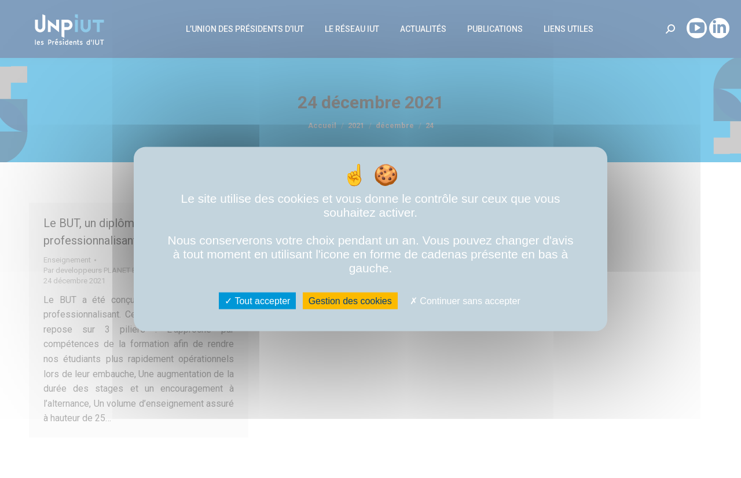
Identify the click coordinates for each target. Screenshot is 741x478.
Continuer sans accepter (465, 301)
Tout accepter (257, 301)
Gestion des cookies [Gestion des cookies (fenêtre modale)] (350, 301)
